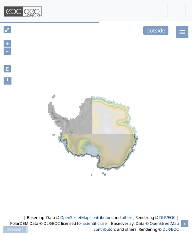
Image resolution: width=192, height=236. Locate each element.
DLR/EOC (167, 217)
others (127, 217)
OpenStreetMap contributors (86, 217)
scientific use (95, 223)
